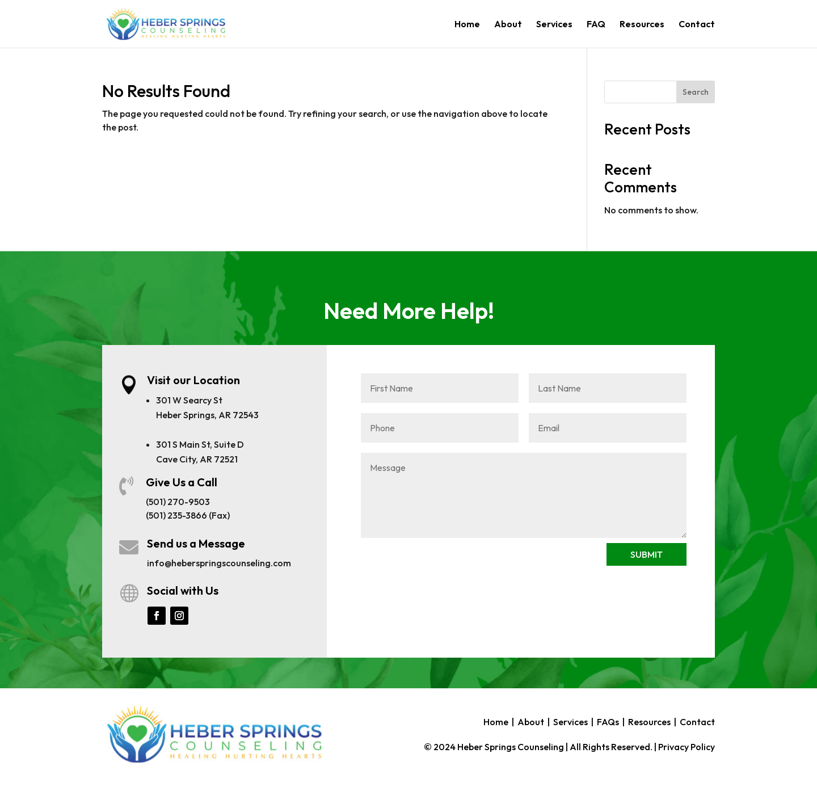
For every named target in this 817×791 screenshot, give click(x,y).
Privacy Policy (686, 746)
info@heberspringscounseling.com (219, 563)
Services (554, 25)
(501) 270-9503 (178, 501)
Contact (697, 25)
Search (696, 92)
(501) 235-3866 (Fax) (188, 515)
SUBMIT (646, 554)
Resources (642, 25)
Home (467, 25)
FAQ (596, 25)
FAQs (608, 721)
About (508, 25)
